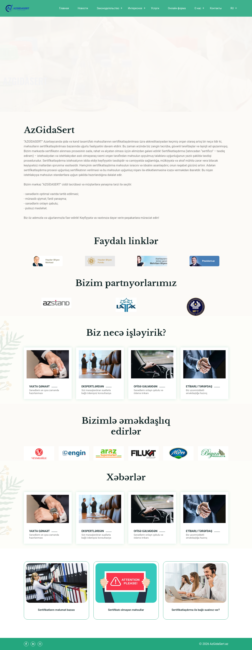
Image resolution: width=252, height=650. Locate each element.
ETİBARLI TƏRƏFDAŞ (199, 386)
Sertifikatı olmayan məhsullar (126, 610)
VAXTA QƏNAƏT (39, 386)
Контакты (216, 8)
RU (232, 8)
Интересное (135, 8)
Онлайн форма (177, 8)
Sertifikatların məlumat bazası (56, 610)
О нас (197, 8)
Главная (64, 8)
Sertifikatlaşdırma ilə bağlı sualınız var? (196, 610)
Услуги (155, 8)
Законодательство (108, 8)
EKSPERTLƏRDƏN (93, 386)
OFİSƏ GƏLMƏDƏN (145, 386)
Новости (83, 8)
